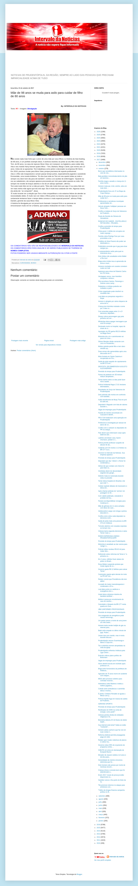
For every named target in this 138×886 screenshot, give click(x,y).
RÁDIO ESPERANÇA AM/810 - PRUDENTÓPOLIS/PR (109, 537)
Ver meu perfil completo (102, 860)
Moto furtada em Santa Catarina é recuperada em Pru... (110, 357)
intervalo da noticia (26, 260)
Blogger (79, 874)
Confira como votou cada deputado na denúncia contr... (111, 517)
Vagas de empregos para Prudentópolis (112, 410)
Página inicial (49, 341)
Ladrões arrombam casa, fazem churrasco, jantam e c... (109, 439)
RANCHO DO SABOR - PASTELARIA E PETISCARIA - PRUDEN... (112, 222)
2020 (99, 150)
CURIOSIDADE (25, 263)
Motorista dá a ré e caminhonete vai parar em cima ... (111, 337)
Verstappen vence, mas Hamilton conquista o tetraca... (110, 277)
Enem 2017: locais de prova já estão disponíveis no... (111, 776)
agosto (101, 799)
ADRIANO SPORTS (105, 704)
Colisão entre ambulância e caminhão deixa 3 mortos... (111, 690)
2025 (99, 135)
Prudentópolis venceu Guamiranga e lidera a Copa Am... (111, 641)
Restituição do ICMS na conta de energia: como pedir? (109, 711)
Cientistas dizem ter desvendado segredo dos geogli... (109, 472)
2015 (99, 828)
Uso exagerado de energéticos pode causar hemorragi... (111, 616)
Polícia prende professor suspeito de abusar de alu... (111, 444)
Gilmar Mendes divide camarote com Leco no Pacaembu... (111, 342)
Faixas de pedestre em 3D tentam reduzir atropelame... (110, 375)
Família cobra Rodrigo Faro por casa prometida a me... (111, 237)
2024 (99, 138)
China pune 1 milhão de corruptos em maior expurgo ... (111, 232)
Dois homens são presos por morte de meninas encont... (111, 766)
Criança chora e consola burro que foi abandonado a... (111, 771)
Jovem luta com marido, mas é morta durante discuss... (111, 636)
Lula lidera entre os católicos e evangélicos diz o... (109, 590)
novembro (102, 165)
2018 (99, 156)
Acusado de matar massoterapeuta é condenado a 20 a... (111, 585)
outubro (101, 168)
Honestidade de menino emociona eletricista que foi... (110, 761)
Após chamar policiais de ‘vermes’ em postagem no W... (111, 492)
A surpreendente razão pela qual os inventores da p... (110, 252)
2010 (99, 843)
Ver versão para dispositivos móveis (48, 345)
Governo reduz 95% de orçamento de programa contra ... (111, 746)
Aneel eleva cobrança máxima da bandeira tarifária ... (110, 595)
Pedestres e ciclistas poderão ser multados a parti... (110, 287)
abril (100, 811)
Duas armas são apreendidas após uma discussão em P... (112, 352)
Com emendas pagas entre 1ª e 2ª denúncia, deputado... (110, 312)
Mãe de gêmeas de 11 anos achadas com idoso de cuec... (111, 507)
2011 (99, 840)
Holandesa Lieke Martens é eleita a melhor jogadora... (110, 684)
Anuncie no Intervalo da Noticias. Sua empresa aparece (111, 454)
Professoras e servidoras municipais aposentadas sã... (111, 202)
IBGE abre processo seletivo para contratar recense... (110, 680)
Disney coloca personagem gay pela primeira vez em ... (111, 317)
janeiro (101, 821)
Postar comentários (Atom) (26, 350)
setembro (102, 796)
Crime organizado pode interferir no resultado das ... (110, 292)
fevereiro (102, 818)
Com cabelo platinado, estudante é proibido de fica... (110, 497)
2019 (99, 153)
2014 (99, 831)
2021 (99, 147)
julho (100, 802)
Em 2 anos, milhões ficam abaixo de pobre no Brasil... (111, 560)
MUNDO (33, 263)
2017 (99, 160)
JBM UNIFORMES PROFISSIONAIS (111, 609)
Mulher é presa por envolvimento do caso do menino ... (111, 600)
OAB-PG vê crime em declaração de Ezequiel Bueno (111, 751)
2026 (99, 132)
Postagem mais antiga (78, 341)
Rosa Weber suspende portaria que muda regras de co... (110, 565)
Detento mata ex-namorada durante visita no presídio (110, 477)
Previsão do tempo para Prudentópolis (111, 371)
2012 (99, 837)
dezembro (102, 162)
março (101, 814)
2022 (99, 144)
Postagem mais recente (19, 341)
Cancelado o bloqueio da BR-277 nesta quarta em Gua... (112, 605)
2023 (99, 141)
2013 (99, 834)
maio (100, 808)
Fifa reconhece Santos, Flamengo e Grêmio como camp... (110, 282)
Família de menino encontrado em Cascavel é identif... (110, 414)
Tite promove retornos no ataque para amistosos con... (111, 786)
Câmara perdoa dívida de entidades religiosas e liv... (111, 716)
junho (101, 805)
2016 (99, 825)
